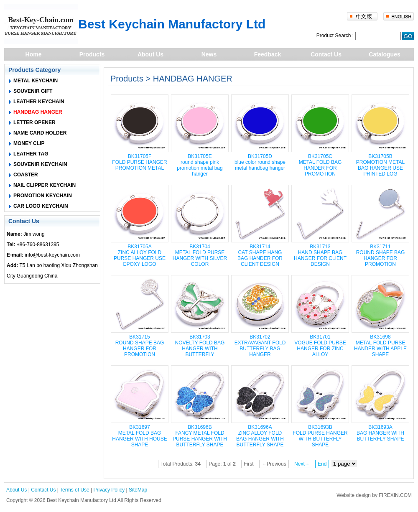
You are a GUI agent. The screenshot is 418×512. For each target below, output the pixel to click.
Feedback (267, 54)
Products (92, 54)
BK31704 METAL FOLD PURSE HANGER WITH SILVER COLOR (200, 255)
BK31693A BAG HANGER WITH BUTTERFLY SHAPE (380, 433)
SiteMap (138, 490)
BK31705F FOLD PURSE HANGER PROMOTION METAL (139, 162)
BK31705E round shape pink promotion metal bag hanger (199, 165)
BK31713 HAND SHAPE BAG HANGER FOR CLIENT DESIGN (320, 255)
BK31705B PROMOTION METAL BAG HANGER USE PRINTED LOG (380, 165)
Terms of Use (74, 490)
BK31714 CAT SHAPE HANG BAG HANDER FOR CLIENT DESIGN (260, 255)
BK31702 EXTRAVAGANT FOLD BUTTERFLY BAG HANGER (260, 345)
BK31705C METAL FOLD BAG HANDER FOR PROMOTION (320, 165)
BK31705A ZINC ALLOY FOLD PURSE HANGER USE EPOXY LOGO (140, 255)
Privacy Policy (109, 490)
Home (33, 54)
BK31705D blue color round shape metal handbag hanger (259, 162)
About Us (150, 54)
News (209, 54)
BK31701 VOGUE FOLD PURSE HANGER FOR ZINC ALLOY (320, 345)
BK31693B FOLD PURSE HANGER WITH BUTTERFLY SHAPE (320, 436)
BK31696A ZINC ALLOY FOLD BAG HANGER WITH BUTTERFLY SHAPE (260, 436)
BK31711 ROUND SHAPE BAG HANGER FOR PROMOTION (380, 255)
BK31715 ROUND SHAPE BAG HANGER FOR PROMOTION (139, 345)
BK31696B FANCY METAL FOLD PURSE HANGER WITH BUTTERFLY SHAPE (200, 436)
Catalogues (384, 54)
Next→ (302, 464)
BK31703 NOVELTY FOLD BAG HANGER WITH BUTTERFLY (200, 345)
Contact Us (326, 54)
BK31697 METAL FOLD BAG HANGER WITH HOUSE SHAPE (139, 436)
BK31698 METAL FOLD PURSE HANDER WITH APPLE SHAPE (380, 345)
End (322, 464)
